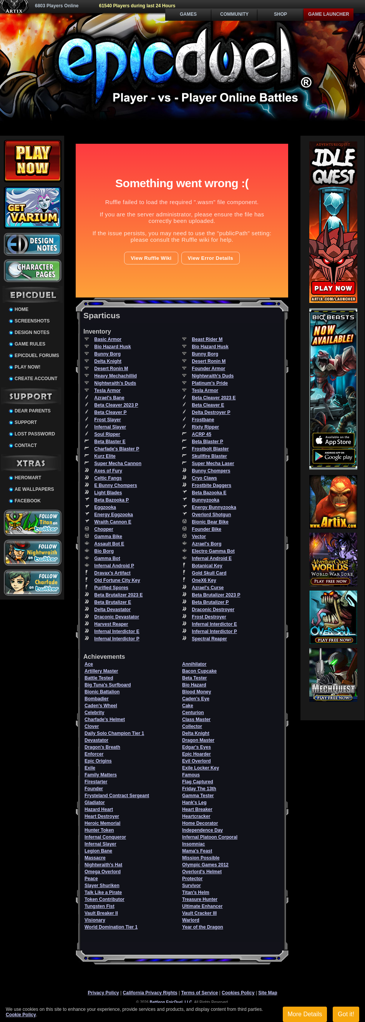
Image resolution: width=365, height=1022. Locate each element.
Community (234, 14)
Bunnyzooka (205, 500)
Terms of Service (199, 992)
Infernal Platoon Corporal (209, 837)
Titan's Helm (195, 892)
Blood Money (196, 692)
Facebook (28, 501)
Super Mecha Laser (213, 463)
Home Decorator (200, 823)
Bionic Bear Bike (210, 522)
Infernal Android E (212, 558)
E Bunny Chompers (115, 485)
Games (188, 14)
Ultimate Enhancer (202, 906)
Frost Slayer (107, 419)
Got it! (346, 1014)
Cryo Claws (204, 478)
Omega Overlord (103, 871)
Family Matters (101, 775)
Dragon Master (198, 740)
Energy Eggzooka (113, 514)
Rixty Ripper (205, 427)
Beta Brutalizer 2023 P (216, 595)
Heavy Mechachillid (115, 376)
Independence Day (202, 830)
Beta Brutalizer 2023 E (118, 595)
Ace (89, 664)
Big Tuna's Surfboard (108, 685)
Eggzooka (105, 507)
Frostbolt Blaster (210, 449)
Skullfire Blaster (209, 456)
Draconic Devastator (116, 617)
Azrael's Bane (109, 397)
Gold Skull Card (209, 573)
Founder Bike (206, 529)
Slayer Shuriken (102, 885)
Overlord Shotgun (211, 514)
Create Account (36, 378)
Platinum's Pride (210, 383)
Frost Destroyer (209, 617)
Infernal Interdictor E (214, 624)
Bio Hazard (194, 685)
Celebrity (94, 712)
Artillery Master (101, 671)
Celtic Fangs (107, 478)
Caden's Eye (195, 698)
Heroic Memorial (102, 823)
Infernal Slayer (110, 427)
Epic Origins (98, 761)
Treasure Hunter (199, 899)
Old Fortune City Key (117, 580)
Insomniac (193, 844)
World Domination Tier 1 (111, 927)
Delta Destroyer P (211, 412)
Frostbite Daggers (211, 485)
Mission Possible (200, 858)
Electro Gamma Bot (213, 551)
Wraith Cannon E (112, 522)
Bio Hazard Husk (112, 346)
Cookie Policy (21, 1014)
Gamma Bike (108, 536)
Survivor (191, 885)
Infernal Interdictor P (214, 631)
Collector (192, 726)
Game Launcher (328, 14)
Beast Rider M (207, 339)
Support (26, 422)
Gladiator (95, 802)
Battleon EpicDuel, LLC (171, 1002)
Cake (187, 705)
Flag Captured (197, 781)
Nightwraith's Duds (213, 376)
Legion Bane (98, 851)
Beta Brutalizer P (210, 602)
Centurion (193, 712)
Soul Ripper (107, 434)
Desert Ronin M (209, 361)
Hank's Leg (194, 802)
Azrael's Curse (208, 587)
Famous (191, 775)
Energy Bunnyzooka (214, 507)
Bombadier (97, 698)
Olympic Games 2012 (205, 864)
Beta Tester (194, 678)
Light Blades (108, 492)
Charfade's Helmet (105, 719)
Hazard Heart (99, 809)
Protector (192, 878)
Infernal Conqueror (105, 837)
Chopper (103, 529)
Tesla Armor (107, 390)
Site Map (267, 992)
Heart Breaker (197, 809)
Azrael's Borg (206, 544)
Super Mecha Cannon (117, 463)
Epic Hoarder (196, 754)
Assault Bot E (109, 544)
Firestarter (96, 781)
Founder (94, 788)
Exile (90, 768)
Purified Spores (111, 587)
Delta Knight (107, 361)
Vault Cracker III (199, 913)
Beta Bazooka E (209, 492)
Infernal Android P (114, 565)
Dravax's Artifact (112, 573)
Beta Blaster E (109, 441)
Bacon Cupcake (199, 671)
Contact (26, 445)
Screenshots (32, 321)
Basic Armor (107, 339)
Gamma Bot (107, 558)
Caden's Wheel (101, 705)
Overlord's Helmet (202, 871)
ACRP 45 (201, 434)
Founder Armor (208, 368)
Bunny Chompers (211, 471)
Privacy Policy (103, 992)
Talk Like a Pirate (103, 892)
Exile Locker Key (200, 768)
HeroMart (28, 477)
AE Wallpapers (34, 489)
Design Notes (32, 332)
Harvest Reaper (111, 624)
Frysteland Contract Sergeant (117, 795)
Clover (92, 726)
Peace (91, 878)
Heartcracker (196, 816)
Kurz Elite (104, 456)
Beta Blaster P (207, 441)
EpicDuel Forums (37, 355)
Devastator (96, 740)
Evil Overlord (196, 761)
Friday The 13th (199, 788)
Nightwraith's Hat (103, 864)
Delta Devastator (112, 609)
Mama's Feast (197, 851)
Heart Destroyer (102, 816)
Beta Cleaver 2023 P (116, 405)
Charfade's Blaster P (116, 449)
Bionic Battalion (102, 692)
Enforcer (94, 754)
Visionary (95, 920)
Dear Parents (33, 411)
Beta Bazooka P (111, 500)
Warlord (190, 920)
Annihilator (194, 664)
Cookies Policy (238, 992)
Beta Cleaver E (208, 405)
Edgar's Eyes (196, 747)
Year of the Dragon (202, 927)
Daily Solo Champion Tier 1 (114, 733)
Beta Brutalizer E (112, 602)
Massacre (95, 858)
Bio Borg (104, 551)
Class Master (196, 719)
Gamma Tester (198, 795)
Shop (280, 14)
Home (21, 309)
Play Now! (27, 367)
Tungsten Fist (99, 906)
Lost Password (35, 434)
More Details (305, 1014)
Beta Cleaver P (110, 412)
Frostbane (203, 419)
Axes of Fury (108, 471)
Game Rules (30, 344)
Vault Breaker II (101, 913)
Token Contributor (104, 899)
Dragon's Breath (102, 747)
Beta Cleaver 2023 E (214, 397)
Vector (199, 536)
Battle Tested (99, 678)
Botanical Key (207, 565)
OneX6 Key (204, 580)
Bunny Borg (107, 354)
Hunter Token (99, 830)
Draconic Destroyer (213, 609)
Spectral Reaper (209, 638)
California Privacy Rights (150, 992)
